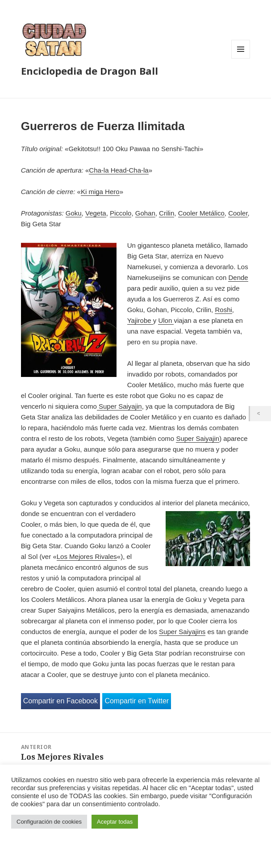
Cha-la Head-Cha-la (118, 170)
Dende (238, 277)
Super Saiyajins (182, 631)
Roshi (223, 309)
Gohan (145, 213)
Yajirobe (140, 320)
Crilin (166, 213)
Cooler (237, 213)
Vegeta (95, 213)
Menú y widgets (241, 58)
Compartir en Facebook (60, 701)
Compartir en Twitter (136, 701)
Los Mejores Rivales (87, 556)
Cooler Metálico (201, 213)
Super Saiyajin (119, 406)
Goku (74, 213)
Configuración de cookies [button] (49, 821)
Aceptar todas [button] (115, 821)
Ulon (166, 320)
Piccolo (120, 213)
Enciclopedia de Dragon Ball (89, 70)
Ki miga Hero (100, 191)
